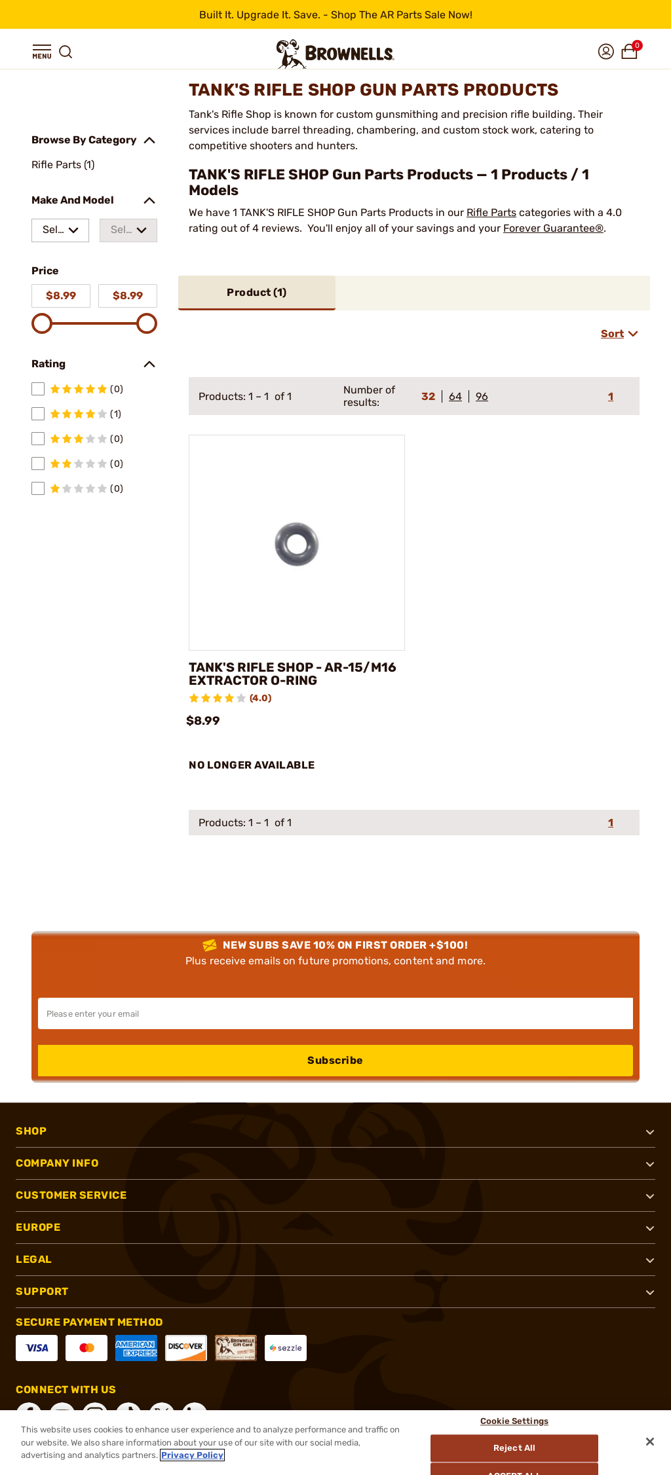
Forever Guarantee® (553, 228)
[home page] (335, 54)
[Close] (650, 1441)
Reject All (515, 1448)
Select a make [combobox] (53, 232)
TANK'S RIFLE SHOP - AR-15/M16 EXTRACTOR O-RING (294, 674)
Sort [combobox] (612, 333)
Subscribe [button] (335, 1060)
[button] (41, 51)
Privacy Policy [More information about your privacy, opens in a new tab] (192, 1455)
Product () (257, 292)
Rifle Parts (491, 212)
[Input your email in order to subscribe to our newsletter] (335, 1013)
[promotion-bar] (335, 14)
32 (428, 396)
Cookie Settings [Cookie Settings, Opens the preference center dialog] (515, 1422)
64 (455, 396)
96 (482, 396)
